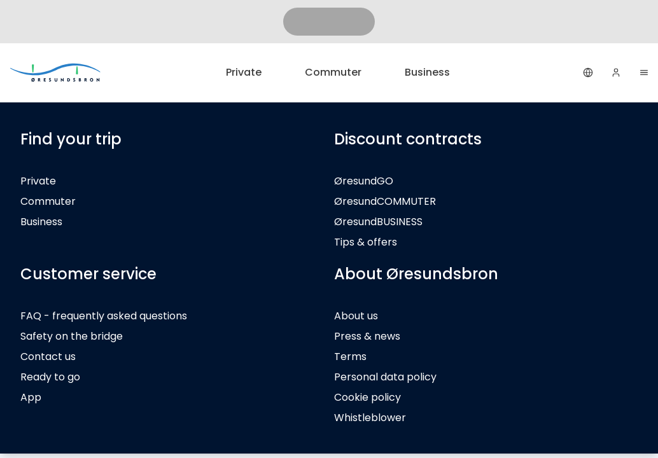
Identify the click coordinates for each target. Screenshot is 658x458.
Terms (350, 356)
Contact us (48, 356)
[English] (588, 73)
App (30, 397)
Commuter (333, 72)
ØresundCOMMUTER (385, 201)
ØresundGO (363, 181)
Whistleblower (370, 417)
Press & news (367, 336)
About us (356, 316)
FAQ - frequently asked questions (103, 316)
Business (427, 72)
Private (244, 72)
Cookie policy (367, 397)
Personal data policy (385, 377)
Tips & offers (365, 242)
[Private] (56, 72)
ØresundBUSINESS (378, 221)
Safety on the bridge (71, 336)
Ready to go (50, 377)
